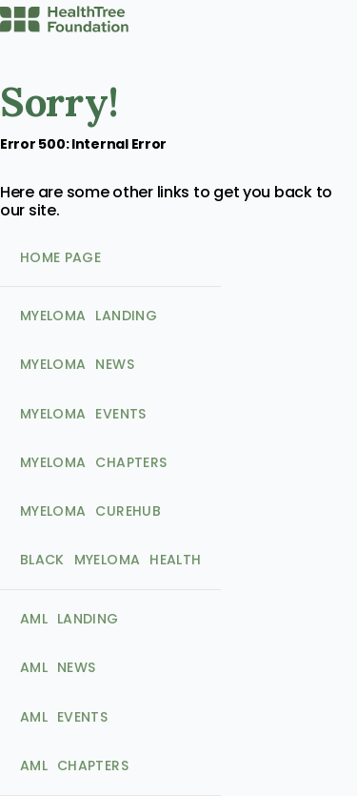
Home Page (43, 174)
